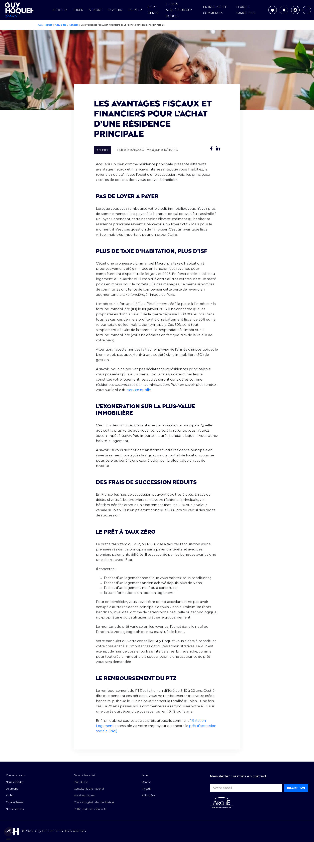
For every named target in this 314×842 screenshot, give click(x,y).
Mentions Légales (84, 795)
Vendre (95, 10)
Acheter (59, 10)
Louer (78, 10)
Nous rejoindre (14, 782)
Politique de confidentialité (90, 809)
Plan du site (81, 782)
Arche (9, 795)
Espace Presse (14, 802)
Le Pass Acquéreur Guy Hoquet (179, 10)
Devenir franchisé (85, 775)
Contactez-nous (15, 775)
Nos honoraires (15, 809)
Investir (115, 10)
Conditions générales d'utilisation (94, 802)
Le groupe (12, 788)
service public (139, 390)
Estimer (135, 10)
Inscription (296, 788)
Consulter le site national (89, 788)
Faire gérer (149, 795)
